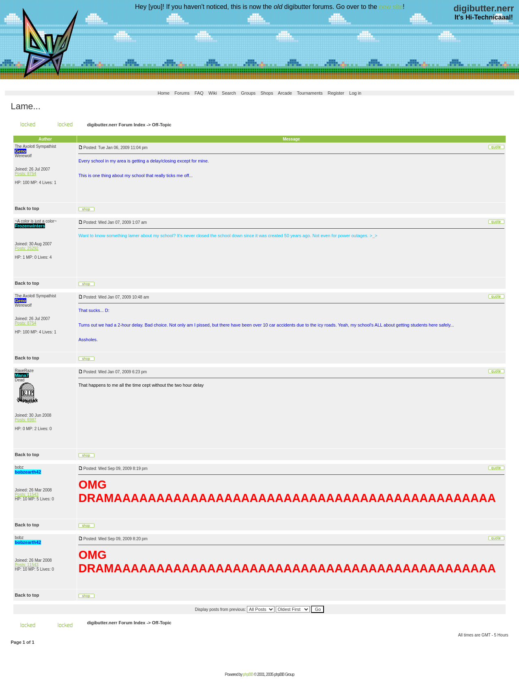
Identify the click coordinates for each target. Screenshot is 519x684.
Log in (355, 93)
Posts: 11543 (26, 494)
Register (336, 93)
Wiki (212, 93)
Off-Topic (162, 124)
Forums (181, 93)
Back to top (27, 208)
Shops (267, 93)
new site (391, 6)
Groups (248, 93)
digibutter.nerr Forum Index (116, 124)
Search (229, 93)
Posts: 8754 (25, 173)
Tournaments (310, 93)
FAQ (199, 93)
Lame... (25, 106)
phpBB (248, 674)
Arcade (285, 93)
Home (163, 93)
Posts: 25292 (26, 248)
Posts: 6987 (25, 420)
